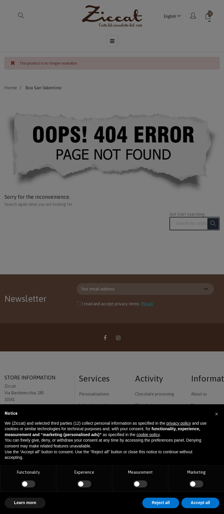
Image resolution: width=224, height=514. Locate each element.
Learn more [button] (25, 502)
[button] (216, 413)
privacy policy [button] (179, 423)
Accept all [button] (200, 502)
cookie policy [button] (148, 434)
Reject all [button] (160, 502)
